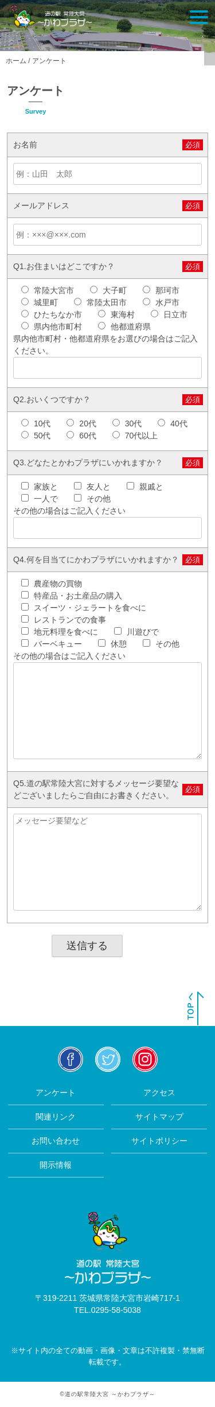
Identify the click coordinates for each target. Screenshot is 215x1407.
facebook (70, 1059)
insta (145, 1059)
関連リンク (56, 1116)
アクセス (159, 1092)
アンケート (56, 1092)
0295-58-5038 (116, 1310)
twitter (107, 1059)
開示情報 (56, 1164)
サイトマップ (159, 1116)
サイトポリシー (159, 1140)
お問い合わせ (56, 1140)
